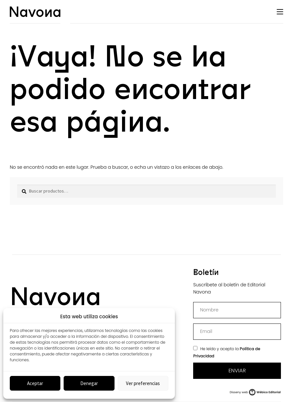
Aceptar (35, 383)
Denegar (89, 383)
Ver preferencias (143, 383)
